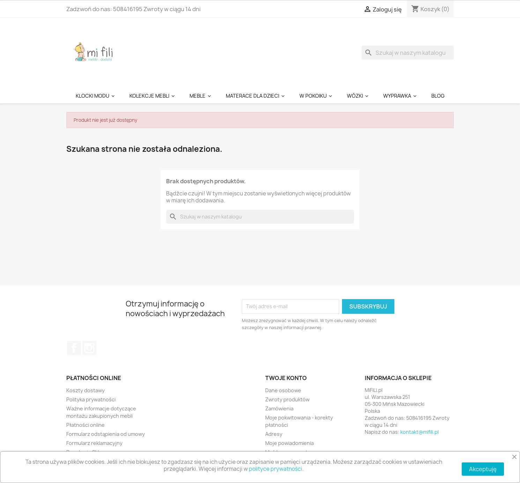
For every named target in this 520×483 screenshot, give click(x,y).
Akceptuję (483, 469)
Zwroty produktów (287, 399)
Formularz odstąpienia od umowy (105, 434)
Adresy (273, 434)
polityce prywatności (275, 469)
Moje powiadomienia (289, 443)
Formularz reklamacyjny (94, 443)
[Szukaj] (408, 53)
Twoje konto (286, 378)
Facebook (74, 348)
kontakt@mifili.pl (419, 432)
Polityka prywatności (91, 399)
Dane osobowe (283, 390)
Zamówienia (279, 408)
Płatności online (85, 425)
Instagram (89, 348)
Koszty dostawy (85, 390)
